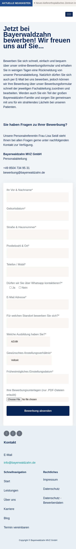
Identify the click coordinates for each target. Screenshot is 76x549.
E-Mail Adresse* (38, 303)
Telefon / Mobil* (38, 270)
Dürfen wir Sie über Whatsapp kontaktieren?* (34, 286)
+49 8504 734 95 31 (16, 168)
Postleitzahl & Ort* (38, 251)
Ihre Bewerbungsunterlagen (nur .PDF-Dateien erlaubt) (38, 395)
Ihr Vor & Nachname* (38, 195)
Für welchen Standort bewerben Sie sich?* (38, 321)
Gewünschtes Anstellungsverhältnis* (29, 358)
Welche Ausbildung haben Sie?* (28, 340)
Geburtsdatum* (38, 214)
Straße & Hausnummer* (38, 232)
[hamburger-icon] (69, 14)
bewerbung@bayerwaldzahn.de (24, 172)
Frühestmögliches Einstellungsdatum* (38, 377)
